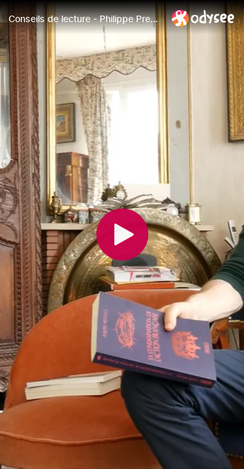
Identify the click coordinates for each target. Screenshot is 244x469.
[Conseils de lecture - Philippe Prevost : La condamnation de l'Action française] (85, 19)
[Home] (203, 18)
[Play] (122, 234)
